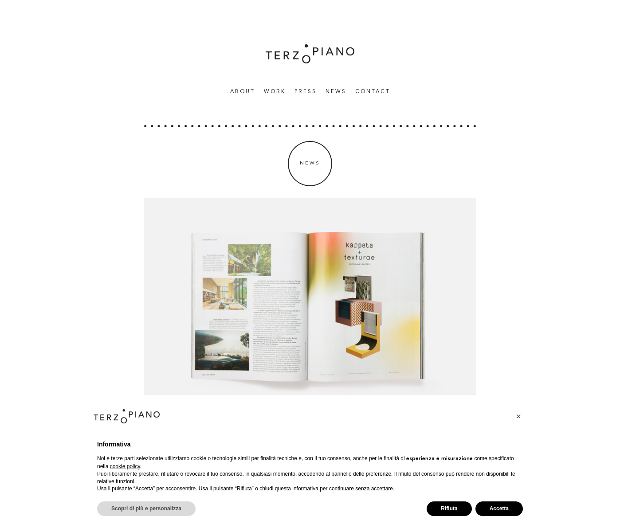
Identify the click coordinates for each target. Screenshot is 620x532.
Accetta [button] (499, 508)
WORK (275, 91)
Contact (372, 91)
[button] (518, 416)
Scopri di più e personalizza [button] (146, 508)
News (336, 91)
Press (305, 91)
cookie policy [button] (125, 466)
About (242, 91)
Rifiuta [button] (449, 508)
